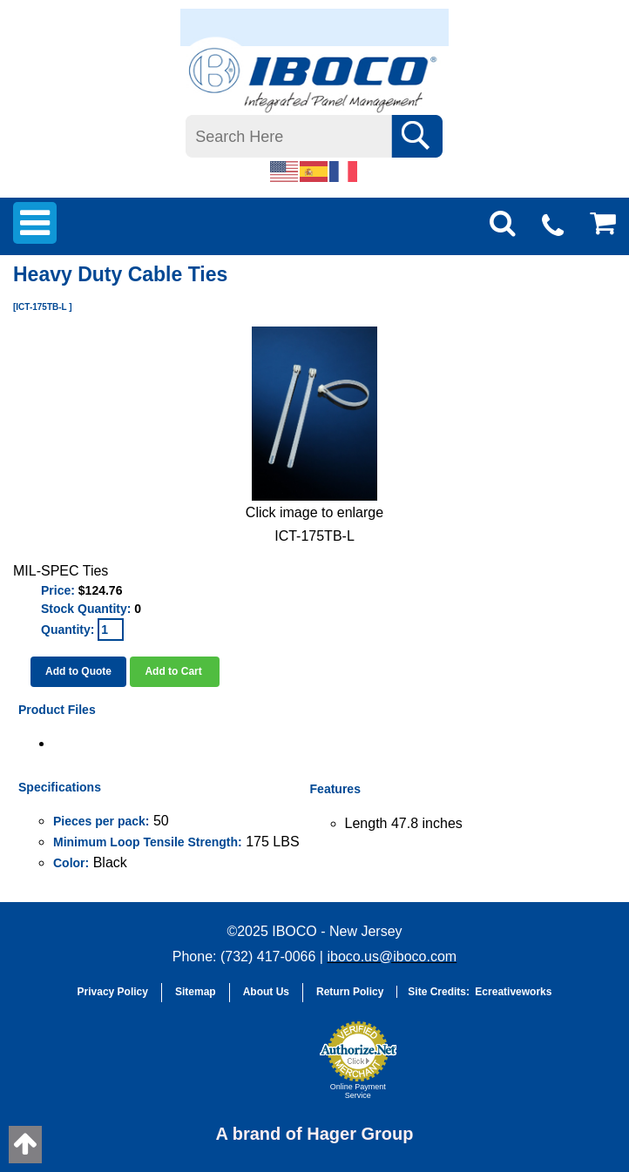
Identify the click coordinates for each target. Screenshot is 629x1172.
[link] (266, 1068)
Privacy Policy (113, 992)
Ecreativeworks (513, 992)
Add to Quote (78, 671)
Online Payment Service (358, 1091)
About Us (266, 992)
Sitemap (195, 992)
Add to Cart (175, 671)
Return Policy (349, 992)
